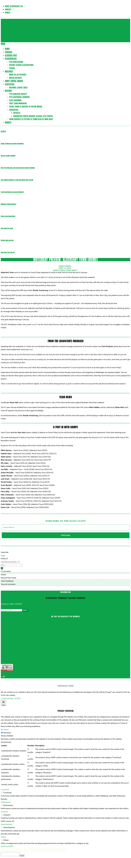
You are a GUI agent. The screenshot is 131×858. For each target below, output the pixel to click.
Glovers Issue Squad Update (8, 216)
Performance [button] (6, 802)
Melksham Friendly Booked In (8, 204)
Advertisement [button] (6, 824)
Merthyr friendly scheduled (8, 156)
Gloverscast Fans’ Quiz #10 (7, 252)
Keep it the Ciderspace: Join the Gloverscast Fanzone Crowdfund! (18, 168)
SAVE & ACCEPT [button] (7, 846)
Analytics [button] (4, 812)
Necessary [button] (5, 729)
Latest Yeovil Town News (65, 270)
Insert (22, 855)
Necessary (7, 732)
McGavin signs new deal (7, 240)
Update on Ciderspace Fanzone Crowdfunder (12, 144)
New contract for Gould (7, 228)
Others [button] (3, 837)
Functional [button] (5, 789)
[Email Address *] (65, 527)
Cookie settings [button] (7, 698)
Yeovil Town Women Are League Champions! (12, 192)
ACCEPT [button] (17, 698)
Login (3, 555)
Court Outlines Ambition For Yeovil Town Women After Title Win (17, 180)
